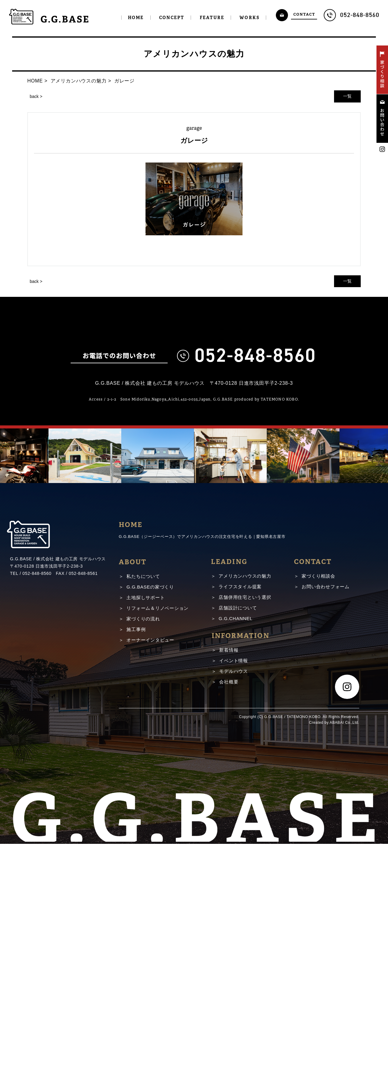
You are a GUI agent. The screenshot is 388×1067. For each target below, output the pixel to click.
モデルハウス (233, 894)
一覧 (347, 96)
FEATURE (212, 17)
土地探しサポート (145, 820)
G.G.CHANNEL (236, 841)
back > (36, 96)
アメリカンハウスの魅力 (245, 799)
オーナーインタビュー (150, 863)
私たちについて (143, 799)
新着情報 (228, 873)
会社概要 (228, 905)
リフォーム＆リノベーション (157, 831)
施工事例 (136, 852)
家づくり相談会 (318, 799)
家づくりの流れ (143, 841)
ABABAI (337, 946)
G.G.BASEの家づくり (150, 810)
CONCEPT (172, 17)
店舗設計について (238, 831)
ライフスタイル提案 (240, 809)
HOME (136, 17)
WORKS (249, 17)
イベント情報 (233, 883)
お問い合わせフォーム (326, 809)
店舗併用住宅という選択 (245, 820)
